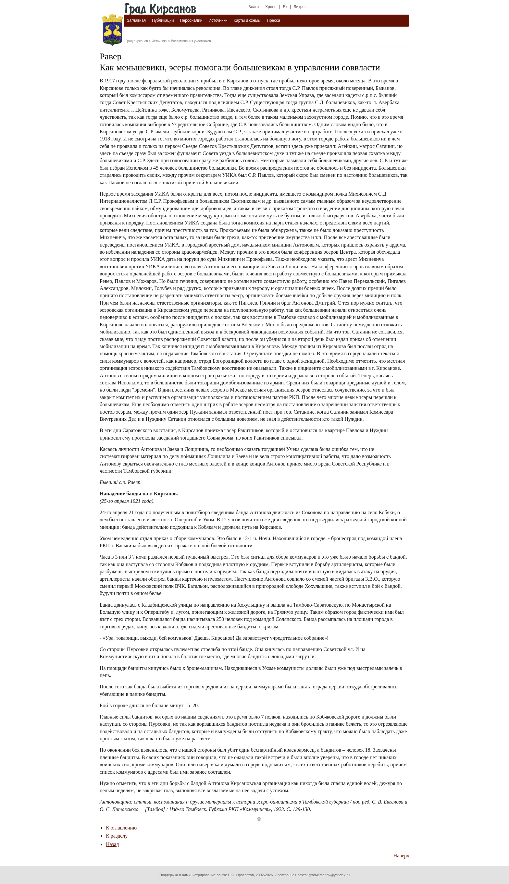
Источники (218, 20)
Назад (112, 844)
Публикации (163, 20)
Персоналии (191, 20)
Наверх (401, 855)
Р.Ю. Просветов (241, 875)
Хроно (271, 7)
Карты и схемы (247, 20)
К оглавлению (121, 827)
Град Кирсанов (137, 41)
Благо (253, 7)
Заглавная (136, 20)
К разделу (117, 836)
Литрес (300, 7)
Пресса (273, 20)
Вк (285, 7)
